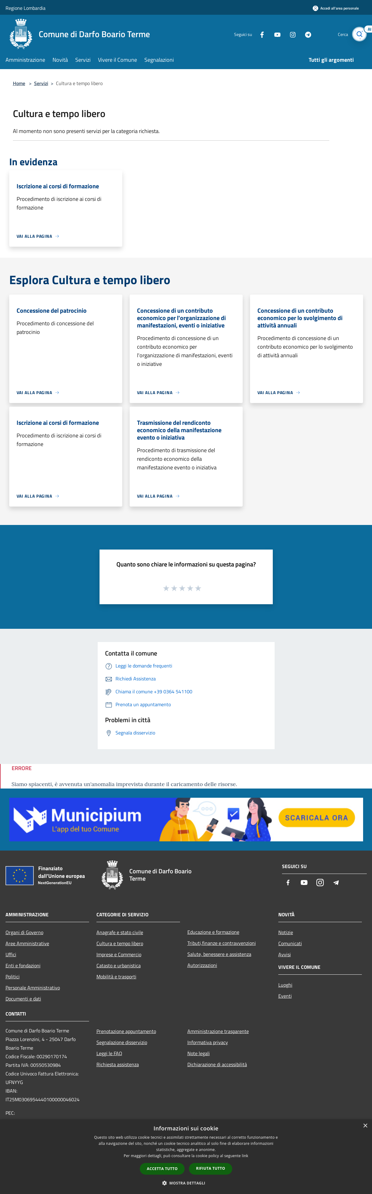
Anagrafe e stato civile (119, 932)
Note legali (198, 1053)
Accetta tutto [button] (162, 1168)
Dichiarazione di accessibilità (217, 1064)
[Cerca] (359, 34)
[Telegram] (305, 34)
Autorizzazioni (202, 965)
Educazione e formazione (213, 932)
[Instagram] (289, 34)
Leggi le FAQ (109, 1053)
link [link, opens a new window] (245, 1155)
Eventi (285, 996)
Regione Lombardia (25, 8)
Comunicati (290, 943)
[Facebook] (259, 34)
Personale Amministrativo (33, 987)
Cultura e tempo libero (119, 943)
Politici (13, 976)
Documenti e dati (23, 998)
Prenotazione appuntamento (126, 1031)
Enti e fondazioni (23, 965)
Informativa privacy (207, 1042)
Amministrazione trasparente (218, 1031)
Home (19, 83)
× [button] (365, 1126)
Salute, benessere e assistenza (219, 954)
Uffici (11, 954)
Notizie (285, 932)
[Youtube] (274, 34)
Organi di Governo (24, 932)
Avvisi (284, 954)
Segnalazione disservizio (121, 1042)
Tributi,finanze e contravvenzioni (221, 943)
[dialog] (186, 1156)
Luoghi (285, 984)
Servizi (41, 83)
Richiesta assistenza (117, 1064)
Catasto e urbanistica (118, 965)
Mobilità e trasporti (116, 976)
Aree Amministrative (27, 943)
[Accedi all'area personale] (336, 8)
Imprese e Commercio (118, 954)
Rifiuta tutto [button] (210, 1168)
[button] (186, 1183)
